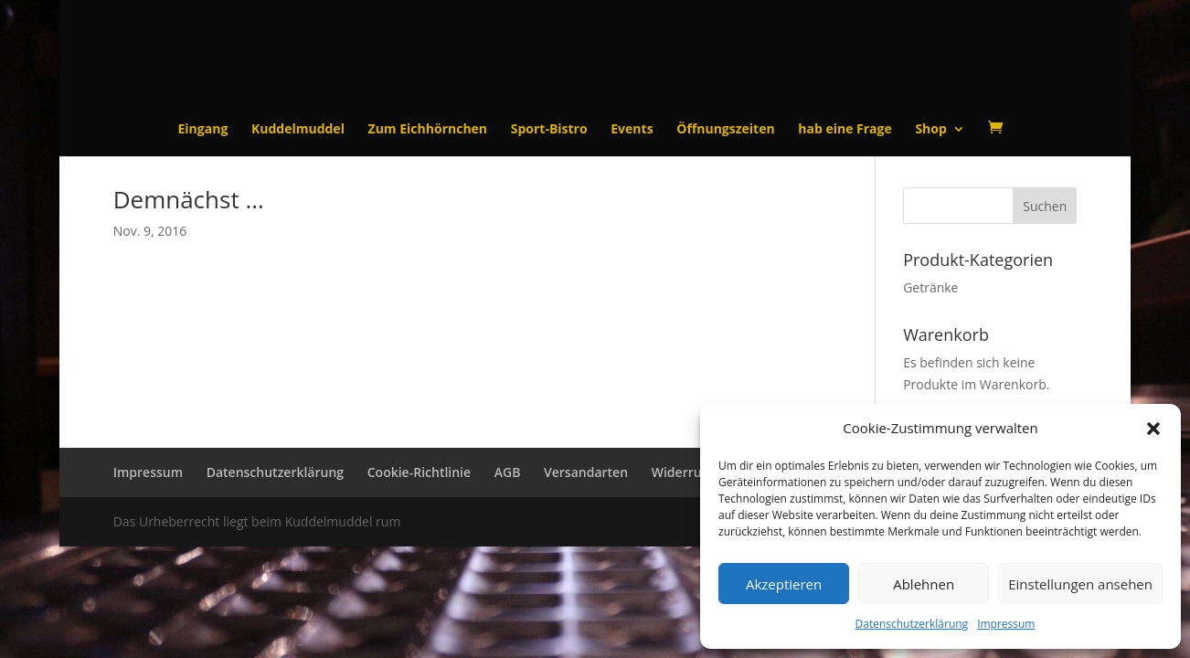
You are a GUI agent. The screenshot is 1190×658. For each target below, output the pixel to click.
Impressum (1006, 623)
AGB (507, 472)
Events (632, 129)
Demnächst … (188, 199)
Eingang (203, 129)
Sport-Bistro (549, 129)
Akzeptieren (784, 584)
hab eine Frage (844, 129)
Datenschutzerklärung (912, 623)
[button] (1153, 428)
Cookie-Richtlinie (419, 472)
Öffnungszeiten (725, 129)
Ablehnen (923, 584)
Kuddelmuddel (298, 129)
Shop (930, 129)
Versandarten (586, 472)
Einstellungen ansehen (1080, 584)
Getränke (930, 287)
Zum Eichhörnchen (428, 129)
